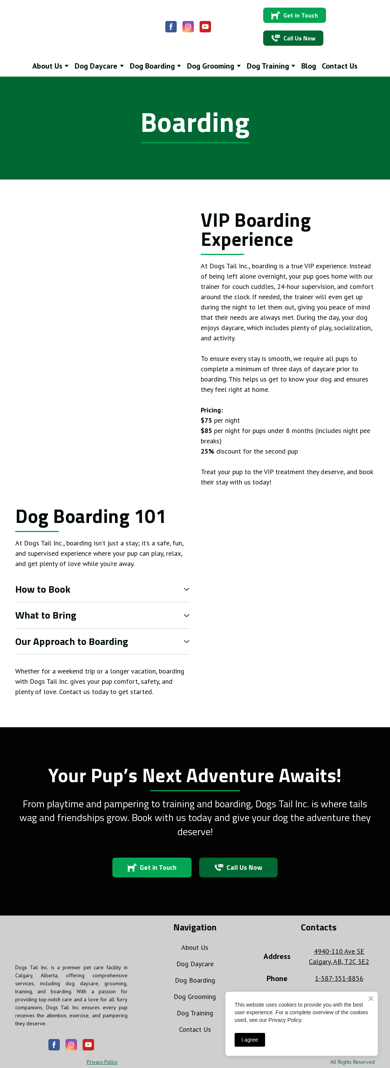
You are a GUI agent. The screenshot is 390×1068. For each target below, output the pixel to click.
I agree (249, 1040)
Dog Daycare (195, 963)
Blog (308, 66)
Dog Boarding (195, 980)
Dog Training (195, 1013)
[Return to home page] (64, 27)
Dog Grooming (195, 996)
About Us (194, 947)
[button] (171, 26)
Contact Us (340, 66)
